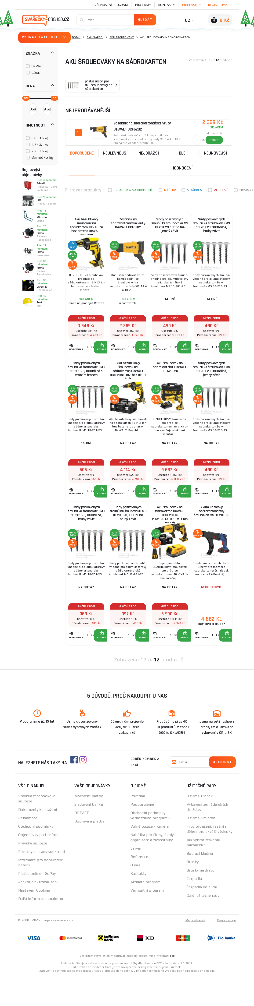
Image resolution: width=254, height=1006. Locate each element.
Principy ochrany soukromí (41, 881)
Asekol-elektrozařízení (38, 912)
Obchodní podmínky (35, 856)
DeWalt (37, 66)
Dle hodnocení (182, 160)
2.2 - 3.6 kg (40, 151)
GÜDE (36, 72)
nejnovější (215, 153)
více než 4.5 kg (42, 157)
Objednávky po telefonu (39, 864)
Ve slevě (221, 190)
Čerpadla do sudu (202, 917)
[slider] (24, 97)
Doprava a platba (89, 851)
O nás (135, 895)
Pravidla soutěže (32, 873)
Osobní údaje (226, 950)
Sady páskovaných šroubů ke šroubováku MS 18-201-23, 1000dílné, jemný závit (169, 228)
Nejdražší (148, 153)
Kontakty (166, 5)
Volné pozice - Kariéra (150, 856)
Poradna (138, 826)
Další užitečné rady (203, 925)
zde (172, 985)
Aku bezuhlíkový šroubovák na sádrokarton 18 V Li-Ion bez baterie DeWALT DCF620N (86, 228)
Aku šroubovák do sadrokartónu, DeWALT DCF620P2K (169, 381)
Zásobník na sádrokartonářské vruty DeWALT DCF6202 (128, 228)
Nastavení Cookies (34, 920)
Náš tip (170, 190)
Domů (76, 37)
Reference (139, 886)
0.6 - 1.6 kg (40, 138)
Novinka (246, 190)
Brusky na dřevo (201, 900)
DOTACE (81, 842)
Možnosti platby (88, 826)
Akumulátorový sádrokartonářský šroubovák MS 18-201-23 (211, 536)
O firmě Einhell (200, 826)
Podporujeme (142, 834)
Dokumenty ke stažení (37, 839)
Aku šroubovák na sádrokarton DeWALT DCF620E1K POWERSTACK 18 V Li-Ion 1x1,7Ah (169, 536)
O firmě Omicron (201, 848)
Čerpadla (194, 908)
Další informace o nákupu (40, 928)
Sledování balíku (88, 834)
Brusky (193, 892)
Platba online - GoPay (37, 903)
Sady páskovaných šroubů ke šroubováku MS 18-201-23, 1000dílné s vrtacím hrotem (86, 382)
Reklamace (27, 848)
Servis (136, 878)
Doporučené (82, 153)
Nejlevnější (115, 153)
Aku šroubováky (121, 37)
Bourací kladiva (200, 883)
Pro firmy (143, 5)
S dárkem (195, 190)
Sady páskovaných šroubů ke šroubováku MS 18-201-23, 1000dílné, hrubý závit (211, 228)
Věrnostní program (111, 5)
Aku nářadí (95, 37)
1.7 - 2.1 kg (40, 144)
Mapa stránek (194, 950)
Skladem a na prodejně (133, 190)
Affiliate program (145, 912)
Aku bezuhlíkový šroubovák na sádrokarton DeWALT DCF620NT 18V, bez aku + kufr (128, 382)
